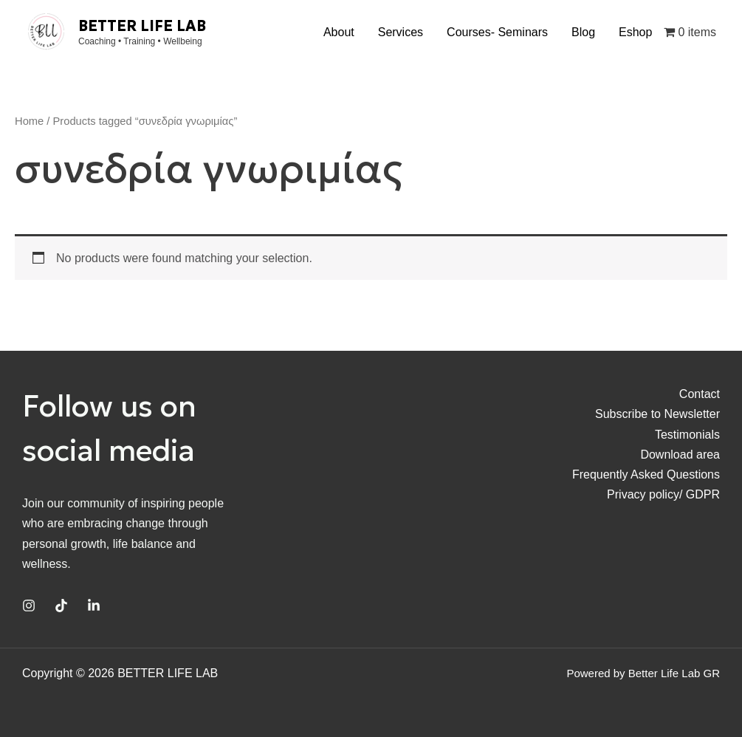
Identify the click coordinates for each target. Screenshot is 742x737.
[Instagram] (28, 605)
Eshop (635, 32)
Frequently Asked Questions (646, 474)
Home (29, 121)
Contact (699, 394)
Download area (680, 454)
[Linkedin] (93, 605)
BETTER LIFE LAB (142, 25)
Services (400, 32)
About (338, 32)
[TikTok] (61, 605)
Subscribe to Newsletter (657, 414)
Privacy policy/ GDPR (663, 494)
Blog (583, 32)
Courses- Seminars (497, 32)
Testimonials (687, 434)
